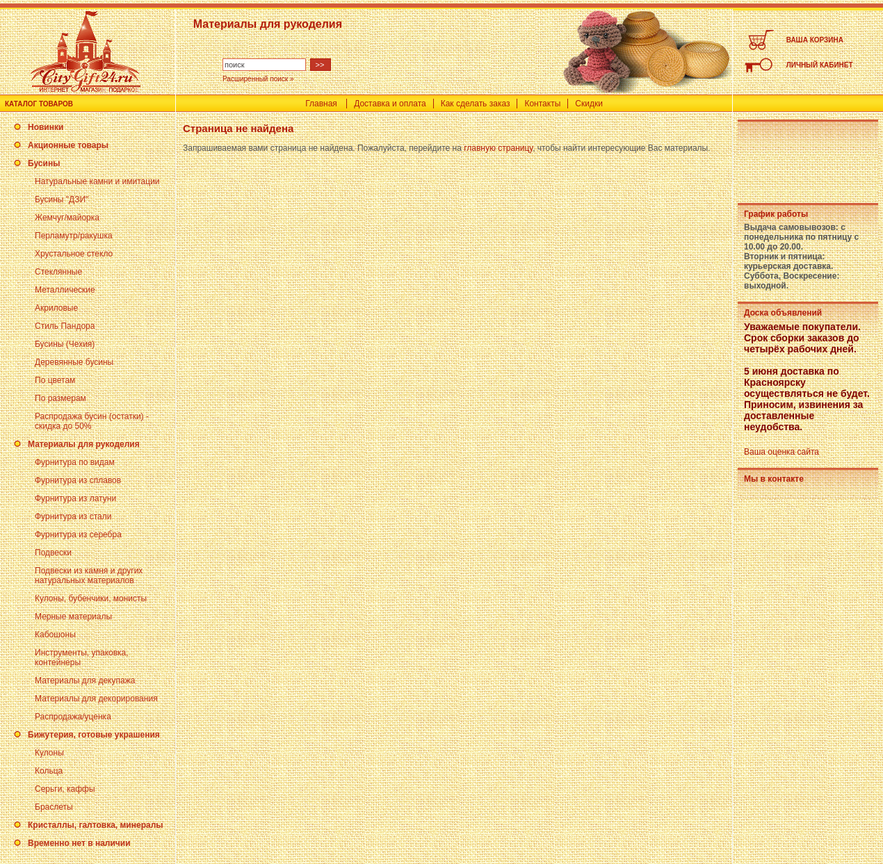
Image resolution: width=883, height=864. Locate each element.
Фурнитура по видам (75, 462)
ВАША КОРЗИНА (814, 40)
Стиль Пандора (65, 326)
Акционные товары (68, 145)
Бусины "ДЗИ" (61, 199)
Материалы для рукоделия (84, 444)
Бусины (44, 163)
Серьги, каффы (65, 789)
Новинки (45, 127)
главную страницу (498, 148)
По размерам (60, 398)
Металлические (65, 290)
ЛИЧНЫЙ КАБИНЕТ (819, 65)
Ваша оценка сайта (781, 452)
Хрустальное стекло (74, 254)
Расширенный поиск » (258, 79)
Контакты (542, 103)
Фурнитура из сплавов (78, 480)
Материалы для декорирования (96, 698)
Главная (321, 103)
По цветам (55, 380)
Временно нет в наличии (79, 843)
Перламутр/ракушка (74, 236)
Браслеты (54, 807)
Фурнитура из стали (73, 516)
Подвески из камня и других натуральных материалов (89, 575)
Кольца (49, 771)
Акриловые (56, 308)
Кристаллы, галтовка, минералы (95, 825)
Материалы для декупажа (85, 680)
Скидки (589, 103)
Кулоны (49, 753)
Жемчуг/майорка (67, 217)
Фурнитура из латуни (75, 498)
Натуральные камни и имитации (97, 181)
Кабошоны (55, 634)
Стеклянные (58, 272)
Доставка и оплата (390, 103)
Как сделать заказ (475, 103)
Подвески (53, 552)
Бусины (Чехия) (65, 344)
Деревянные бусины (74, 362)
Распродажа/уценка (73, 717)
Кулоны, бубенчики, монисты (91, 598)
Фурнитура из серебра (78, 534)
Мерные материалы (73, 616)
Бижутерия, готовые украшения (94, 735)
